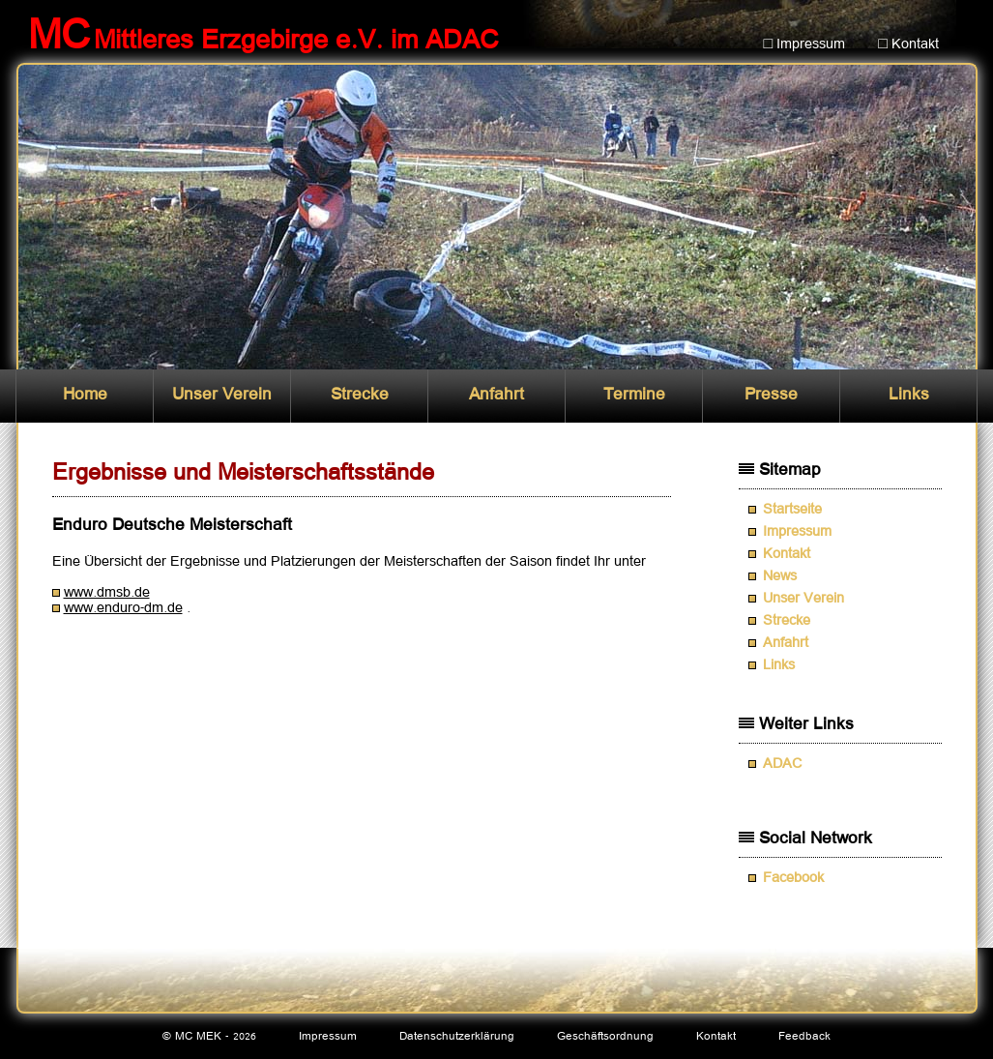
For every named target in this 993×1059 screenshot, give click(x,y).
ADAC (782, 764)
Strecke (360, 395)
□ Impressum (805, 44)
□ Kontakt (908, 44)
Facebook (793, 878)
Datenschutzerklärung (456, 1036)
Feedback (804, 1036)
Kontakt (786, 554)
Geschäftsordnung (605, 1036)
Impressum (797, 532)
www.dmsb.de (107, 593)
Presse (771, 395)
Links (909, 395)
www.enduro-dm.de (123, 608)
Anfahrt (496, 395)
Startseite (792, 509)
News (780, 576)
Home (85, 395)
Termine (634, 395)
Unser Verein (222, 395)
